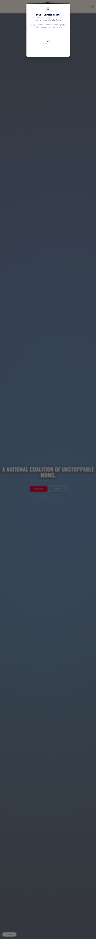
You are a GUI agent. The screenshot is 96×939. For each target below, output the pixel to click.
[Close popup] (66, 6)
